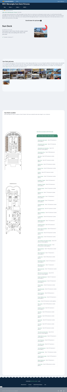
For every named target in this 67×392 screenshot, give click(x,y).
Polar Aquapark (41, 293)
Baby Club (40, 160)
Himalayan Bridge (41, 224)
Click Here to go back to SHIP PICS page (45, 131)
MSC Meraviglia (10, 12)
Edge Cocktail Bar (41, 212)
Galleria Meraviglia (41, 220)
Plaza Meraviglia (41, 289)
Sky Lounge (40, 303)
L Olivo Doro (40, 256)
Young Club (40, 364)
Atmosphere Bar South (42, 144)
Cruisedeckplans (9, 1)
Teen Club (40, 328)
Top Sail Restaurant (42, 348)
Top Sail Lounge (41, 344)
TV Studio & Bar (41, 352)
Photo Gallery (40, 284)
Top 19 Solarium (41, 340)
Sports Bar (40, 319)
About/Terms (23, 384)
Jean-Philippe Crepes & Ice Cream (44, 244)
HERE (7, 66)
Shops (39, 301)
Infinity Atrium (40, 236)
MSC (6, 12)
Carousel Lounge (41, 196)
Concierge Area (41, 208)
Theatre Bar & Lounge (42, 336)
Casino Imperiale (41, 200)
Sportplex (40, 311)
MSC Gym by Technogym (43, 272)
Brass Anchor (40, 176)
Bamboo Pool (40, 168)
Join (45, 384)
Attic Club (40, 156)
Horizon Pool (40, 232)
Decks (10, 7)
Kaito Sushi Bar (41, 248)
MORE (24, 7)
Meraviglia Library (41, 264)
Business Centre (41, 188)
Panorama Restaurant (42, 280)
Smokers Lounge (41, 307)
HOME (3, 12)
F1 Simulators (40, 216)
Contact (29, 384)
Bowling (39, 172)
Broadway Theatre (41, 180)
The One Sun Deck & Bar (43, 332)
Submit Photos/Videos (38, 384)
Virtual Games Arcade (42, 356)
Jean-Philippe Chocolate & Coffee (44, 240)
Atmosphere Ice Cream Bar (43, 148)
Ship (5, 7)
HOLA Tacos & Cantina (42, 228)
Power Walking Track (42, 297)
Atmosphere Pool (41, 152)
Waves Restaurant (41, 360)
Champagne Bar (41, 204)
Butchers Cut (40, 192)
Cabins (17, 7)
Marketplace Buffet (41, 260)
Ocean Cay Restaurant (42, 276)
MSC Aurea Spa (41, 268)
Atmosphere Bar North (42, 140)
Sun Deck (40, 323)
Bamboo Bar (40, 164)
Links (17, 1)
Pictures (15, 12)
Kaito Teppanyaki (41, 252)
